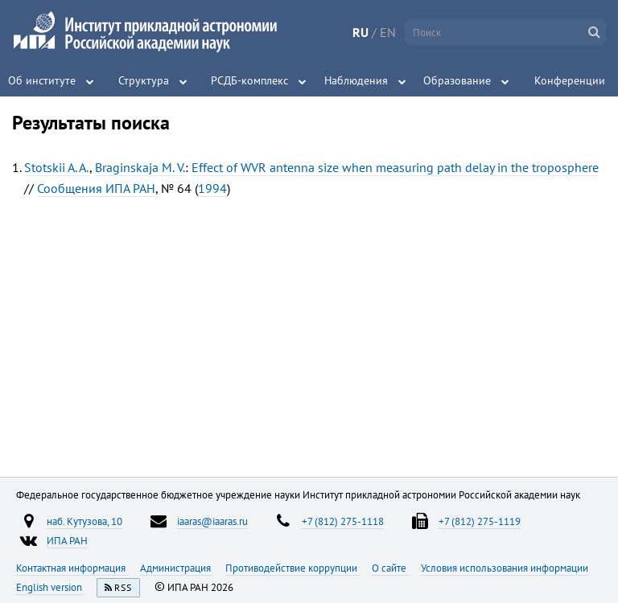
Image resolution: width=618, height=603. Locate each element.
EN (388, 32)
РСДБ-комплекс (249, 80)
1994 (212, 188)
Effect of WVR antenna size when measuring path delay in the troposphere (395, 167)
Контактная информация (72, 567)
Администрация (176, 567)
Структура (143, 80)
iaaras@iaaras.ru (212, 521)
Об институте (42, 80)
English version (50, 587)
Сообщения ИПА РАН (96, 188)
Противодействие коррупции (292, 567)
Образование (457, 80)
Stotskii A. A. (56, 167)
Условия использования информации (504, 567)
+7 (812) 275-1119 (480, 521)
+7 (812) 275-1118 (343, 521)
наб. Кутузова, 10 (84, 521)
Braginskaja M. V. (140, 167)
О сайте (390, 567)
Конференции (569, 80)
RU (360, 32)
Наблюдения (356, 80)
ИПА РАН (67, 540)
